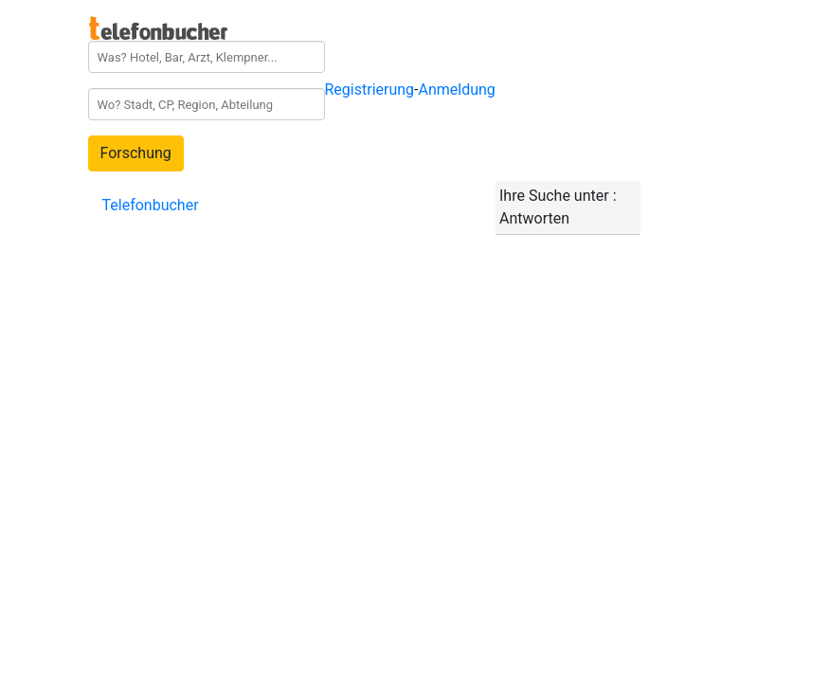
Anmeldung (457, 90)
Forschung (135, 153)
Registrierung (370, 90)
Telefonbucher (150, 205)
